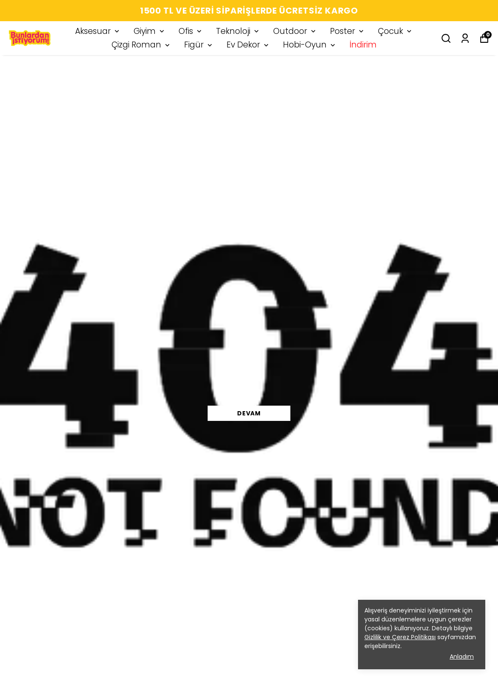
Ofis (191, 31)
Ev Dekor (248, 44)
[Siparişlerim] (465, 38)
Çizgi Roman (141, 44)
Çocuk (395, 31)
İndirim (363, 44)
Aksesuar (98, 31)
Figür (199, 44)
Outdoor (295, 31)
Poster (347, 31)
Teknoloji (238, 31)
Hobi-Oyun (310, 44)
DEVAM (249, 413)
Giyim (150, 31)
